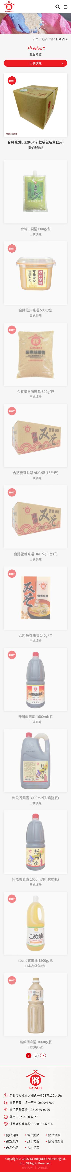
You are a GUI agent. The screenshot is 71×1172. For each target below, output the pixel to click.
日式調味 (61, 39)
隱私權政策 (55, 1141)
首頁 (35, 39)
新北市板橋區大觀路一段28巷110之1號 (35, 1095)
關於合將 (12, 1135)
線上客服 (33, 1141)
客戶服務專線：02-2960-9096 (29, 1109)
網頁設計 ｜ (29, 1168)
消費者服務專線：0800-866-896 (31, 1123)
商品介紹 (47, 39)
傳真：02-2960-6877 (23, 1116)
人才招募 (33, 1147)
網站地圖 (54, 1135)
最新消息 (12, 1141)
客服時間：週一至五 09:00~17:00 (31, 1102)
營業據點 (33, 1135)
